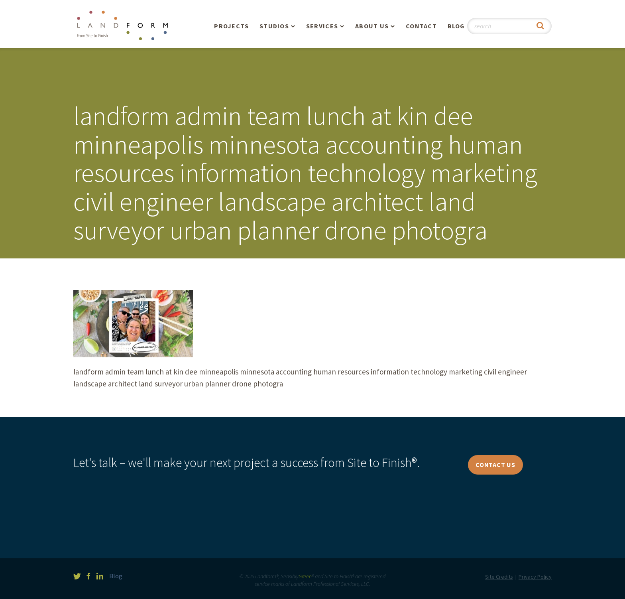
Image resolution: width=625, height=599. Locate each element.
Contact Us (495, 465)
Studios (274, 26)
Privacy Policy (535, 576)
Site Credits (499, 576)
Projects (231, 26)
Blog (456, 26)
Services (322, 26)
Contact (421, 26)
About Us (372, 26)
